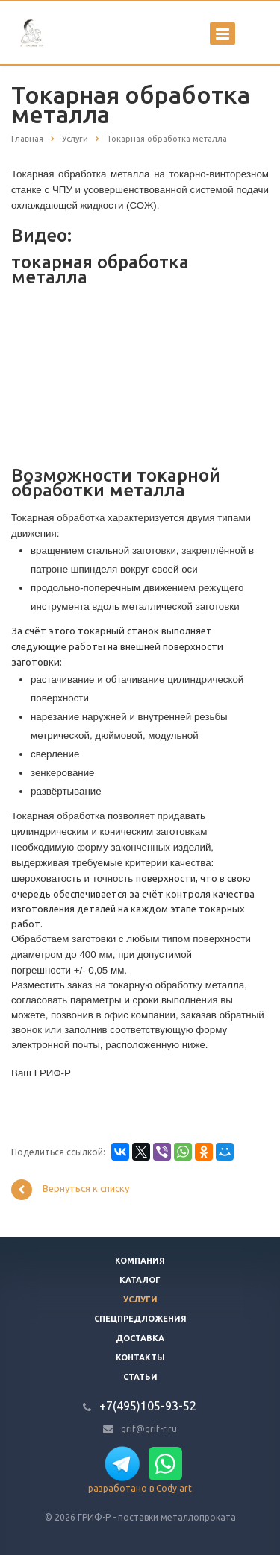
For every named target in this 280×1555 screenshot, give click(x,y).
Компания (140, 1260)
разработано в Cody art (140, 1488)
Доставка (140, 1338)
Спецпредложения (140, 1318)
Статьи (140, 1376)
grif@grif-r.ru (149, 1428)
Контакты (140, 1357)
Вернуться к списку (70, 1189)
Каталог (140, 1279)
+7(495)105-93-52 (147, 1406)
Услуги (140, 1299)
